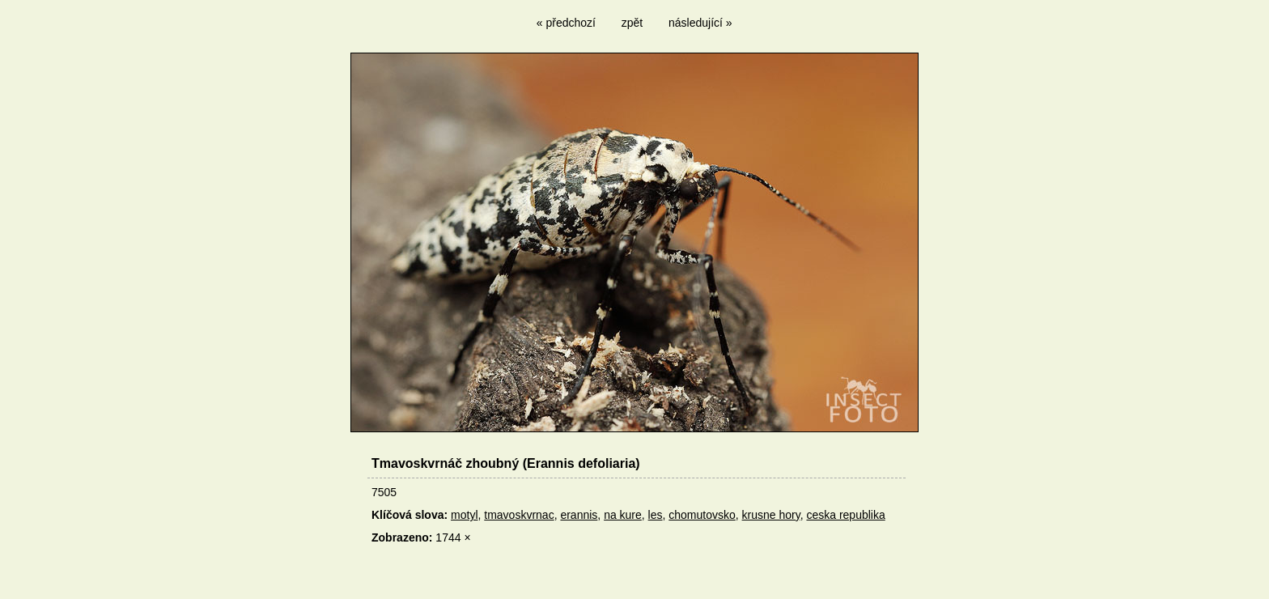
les (655, 514)
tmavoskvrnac (519, 514)
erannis (578, 514)
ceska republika (845, 514)
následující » (700, 22)
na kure (623, 514)
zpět (632, 22)
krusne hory (771, 514)
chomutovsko (701, 514)
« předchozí (566, 22)
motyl (464, 514)
